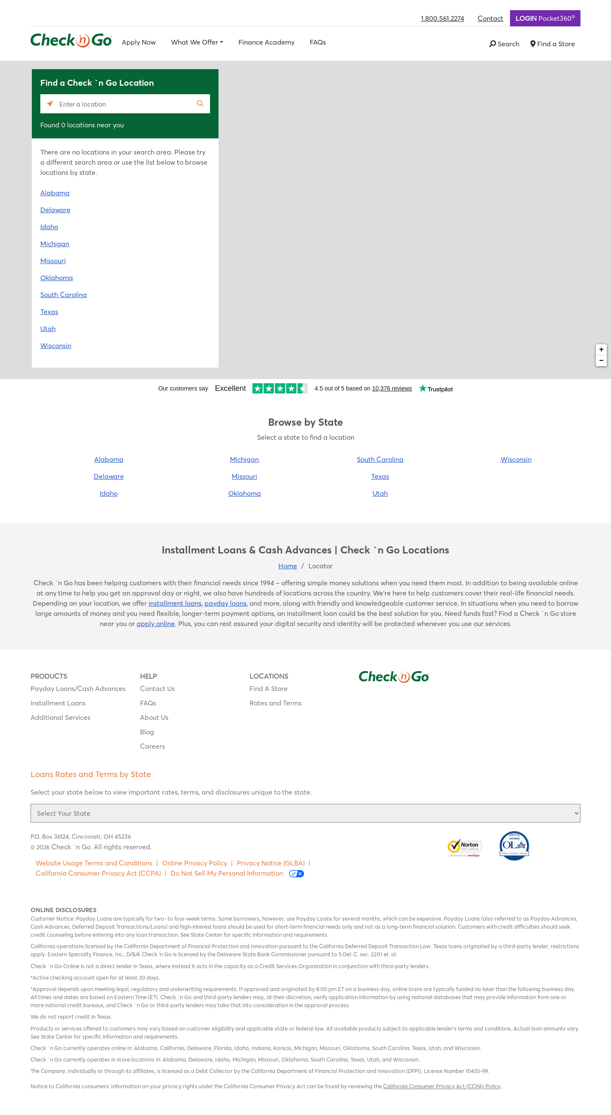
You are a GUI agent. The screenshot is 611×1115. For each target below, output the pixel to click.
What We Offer (194, 42)
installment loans (175, 603)
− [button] (601, 361)
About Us (154, 717)
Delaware (55, 209)
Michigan (54, 243)
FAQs (318, 42)
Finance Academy (266, 42)
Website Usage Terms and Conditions (94, 863)
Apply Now (139, 42)
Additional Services (60, 717)
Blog (147, 731)
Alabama (55, 192)
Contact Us (157, 688)
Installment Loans (58, 703)
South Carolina (63, 294)
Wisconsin (55, 345)
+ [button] (601, 350)
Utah (48, 328)
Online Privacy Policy (194, 863)
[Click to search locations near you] (49, 103)
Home (287, 566)
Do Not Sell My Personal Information (237, 873)
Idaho (49, 226)
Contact (490, 18)
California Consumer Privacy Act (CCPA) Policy (442, 1086)
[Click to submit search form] (200, 103)
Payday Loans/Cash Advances (78, 688)
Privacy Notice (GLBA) (271, 863)
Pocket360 (545, 17)
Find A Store (268, 688)
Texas (49, 311)
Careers (152, 746)
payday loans (226, 603)
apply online (156, 623)
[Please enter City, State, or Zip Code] (125, 103)
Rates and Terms (275, 703)
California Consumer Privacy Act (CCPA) (98, 873)
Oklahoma (56, 277)
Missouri (53, 260)
